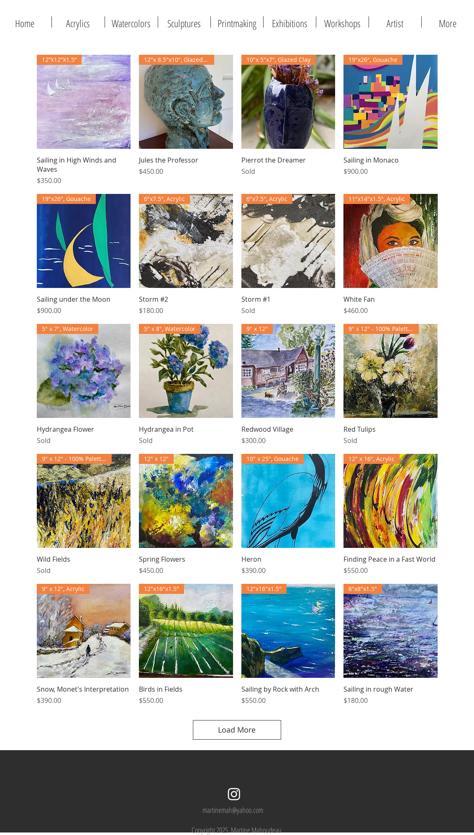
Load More (237, 730)
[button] (237, 22)
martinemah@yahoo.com (232, 810)
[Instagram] (234, 794)
